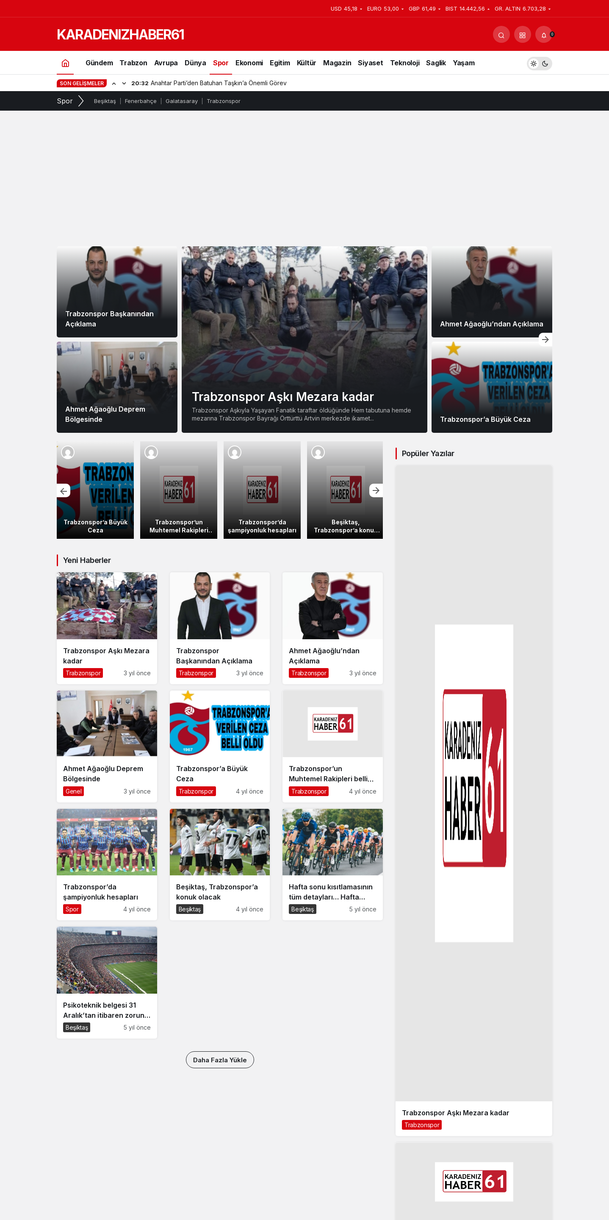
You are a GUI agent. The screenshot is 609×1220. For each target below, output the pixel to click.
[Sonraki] (124, 83)
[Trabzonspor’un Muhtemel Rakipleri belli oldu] (178, 490)
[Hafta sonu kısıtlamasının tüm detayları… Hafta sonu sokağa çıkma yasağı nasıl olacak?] (332, 865)
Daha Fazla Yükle (220, 1060)
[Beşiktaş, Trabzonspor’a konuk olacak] (345, 490)
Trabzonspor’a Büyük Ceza (485, 419)
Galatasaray (182, 100)
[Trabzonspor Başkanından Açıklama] (117, 291)
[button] (522, 34)
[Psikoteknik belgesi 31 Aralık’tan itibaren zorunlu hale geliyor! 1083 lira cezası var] (107, 983)
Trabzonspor (224, 100)
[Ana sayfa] (65, 62)
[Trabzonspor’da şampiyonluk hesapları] (262, 490)
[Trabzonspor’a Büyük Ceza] (492, 387)
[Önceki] (114, 83)
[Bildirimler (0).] (543, 34)
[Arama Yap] (501, 34)
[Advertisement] (304, 182)
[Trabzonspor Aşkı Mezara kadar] (304, 339)
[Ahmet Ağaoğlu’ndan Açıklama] (492, 291)
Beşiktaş (105, 100)
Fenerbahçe (141, 100)
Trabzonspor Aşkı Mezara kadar (283, 397)
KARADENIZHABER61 (120, 34)
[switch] (539, 62)
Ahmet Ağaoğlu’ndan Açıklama (491, 324)
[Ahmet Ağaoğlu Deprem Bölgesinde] (117, 387)
